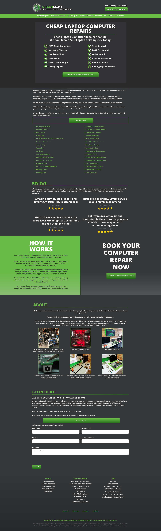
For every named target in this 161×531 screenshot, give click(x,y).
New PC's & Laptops (80, 494)
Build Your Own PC (80, 496)
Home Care (81, 499)
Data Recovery (80, 489)
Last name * (86, 428)
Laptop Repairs (43, 16)
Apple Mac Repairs (48, 486)
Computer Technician (113, 492)
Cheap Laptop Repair (112, 489)
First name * (36, 428)
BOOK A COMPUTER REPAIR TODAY (124, 276)
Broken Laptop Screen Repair (112, 494)
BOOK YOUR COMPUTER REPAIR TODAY (80, 75)
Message (35, 447)
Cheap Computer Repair (112, 486)
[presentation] (47, 460)
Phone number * (88, 438)
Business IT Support (80, 502)
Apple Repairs (72, 16)
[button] (98, 16)
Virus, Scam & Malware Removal (80, 484)
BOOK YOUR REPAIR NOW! (116, 9)
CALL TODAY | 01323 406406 (116, 6)
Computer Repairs (58, 16)
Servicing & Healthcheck (80, 486)
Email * (34, 438)
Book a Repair (81, 120)
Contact (120, 16)
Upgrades (48, 491)
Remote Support (86, 16)
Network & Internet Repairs (80, 481)
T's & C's (113, 481)
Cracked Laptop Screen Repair (113, 497)
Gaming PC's (80, 491)
